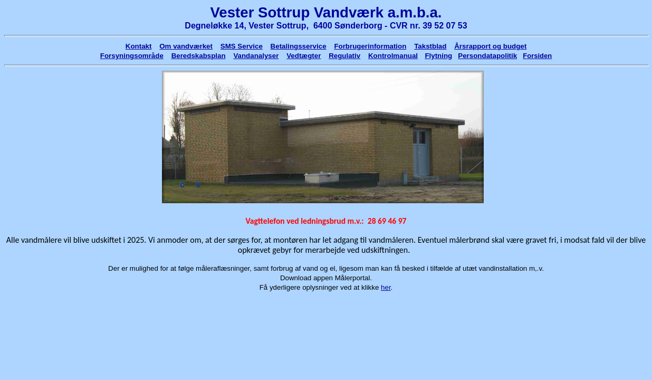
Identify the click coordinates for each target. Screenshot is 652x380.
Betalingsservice (299, 46)
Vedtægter (303, 56)
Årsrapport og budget (490, 46)
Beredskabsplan (198, 56)
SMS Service (241, 46)
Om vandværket (186, 46)
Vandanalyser (256, 56)
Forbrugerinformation (370, 46)
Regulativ (344, 56)
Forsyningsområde (132, 56)
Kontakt (139, 46)
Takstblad (430, 46)
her (386, 287)
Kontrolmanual (393, 56)
